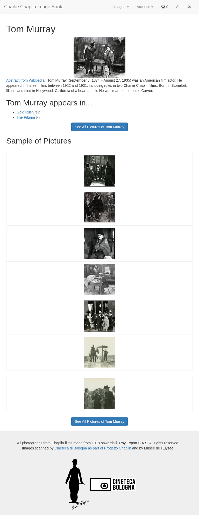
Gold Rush (28, 112)
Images (121, 7)
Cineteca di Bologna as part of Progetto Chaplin (92, 448)
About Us (183, 7)
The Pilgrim (28, 117)
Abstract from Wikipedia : (26, 80)
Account (145, 7)
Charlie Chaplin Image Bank (33, 6)
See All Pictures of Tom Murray (99, 127)
